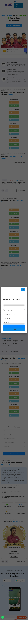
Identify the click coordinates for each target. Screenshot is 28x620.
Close (14, 329)
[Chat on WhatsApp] (2, 617)
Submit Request (14, 326)
